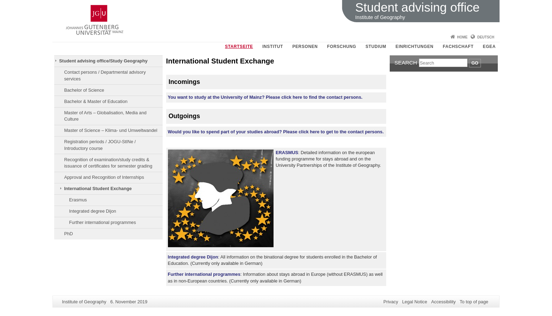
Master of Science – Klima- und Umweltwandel (110, 130)
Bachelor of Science (84, 90)
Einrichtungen (415, 46)
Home (462, 37)
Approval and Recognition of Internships (104, 177)
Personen (305, 46)
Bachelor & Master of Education (95, 101)
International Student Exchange (98, 188)
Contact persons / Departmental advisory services (105, 75)
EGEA (489, 46)
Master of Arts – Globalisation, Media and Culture (105, 116)
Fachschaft (458, 46)
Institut (272, 46)
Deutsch (485, 37)
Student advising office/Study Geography (103, 60)
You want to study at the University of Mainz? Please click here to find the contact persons (265, 97)
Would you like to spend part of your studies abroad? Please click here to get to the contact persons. (276, 131)
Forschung (341, 46)
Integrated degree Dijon (92, 211)
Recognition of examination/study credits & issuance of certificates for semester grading (108, 163)
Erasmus (78, 199)
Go (474, 63)
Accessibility (443, 301)
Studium (375, 46)
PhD (68, 233)
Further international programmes (102, 222)
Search (406, 63)
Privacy (390, 301)
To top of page (474, 301)
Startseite (239, 46)
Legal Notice (414, 301)
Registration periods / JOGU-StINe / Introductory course (100, 145)
